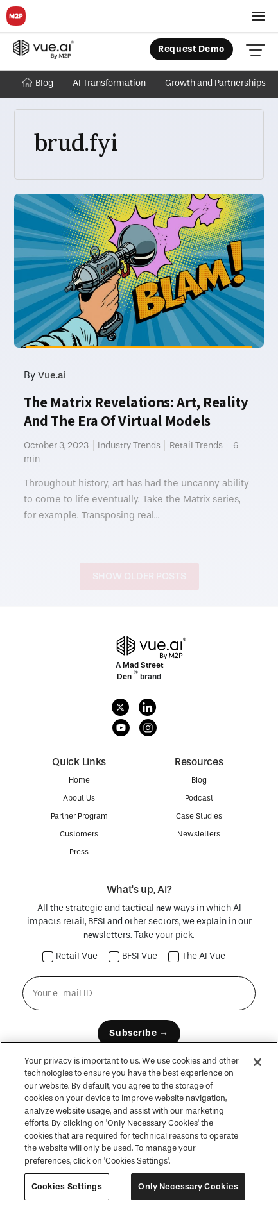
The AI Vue (197, 957)
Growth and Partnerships (215, 83)
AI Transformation (109, 83)
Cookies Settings (66, 1186)
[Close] (257, 1062)
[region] (139, 1127)
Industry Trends (129, 445)
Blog (37, 83)
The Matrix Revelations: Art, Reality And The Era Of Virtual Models (136, 411)
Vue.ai (52, 375)
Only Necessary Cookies (188, 1186)
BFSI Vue (133, 957)
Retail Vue (70, 957)
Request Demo (191, 49)
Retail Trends (196, 445)
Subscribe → (138, 1033)
